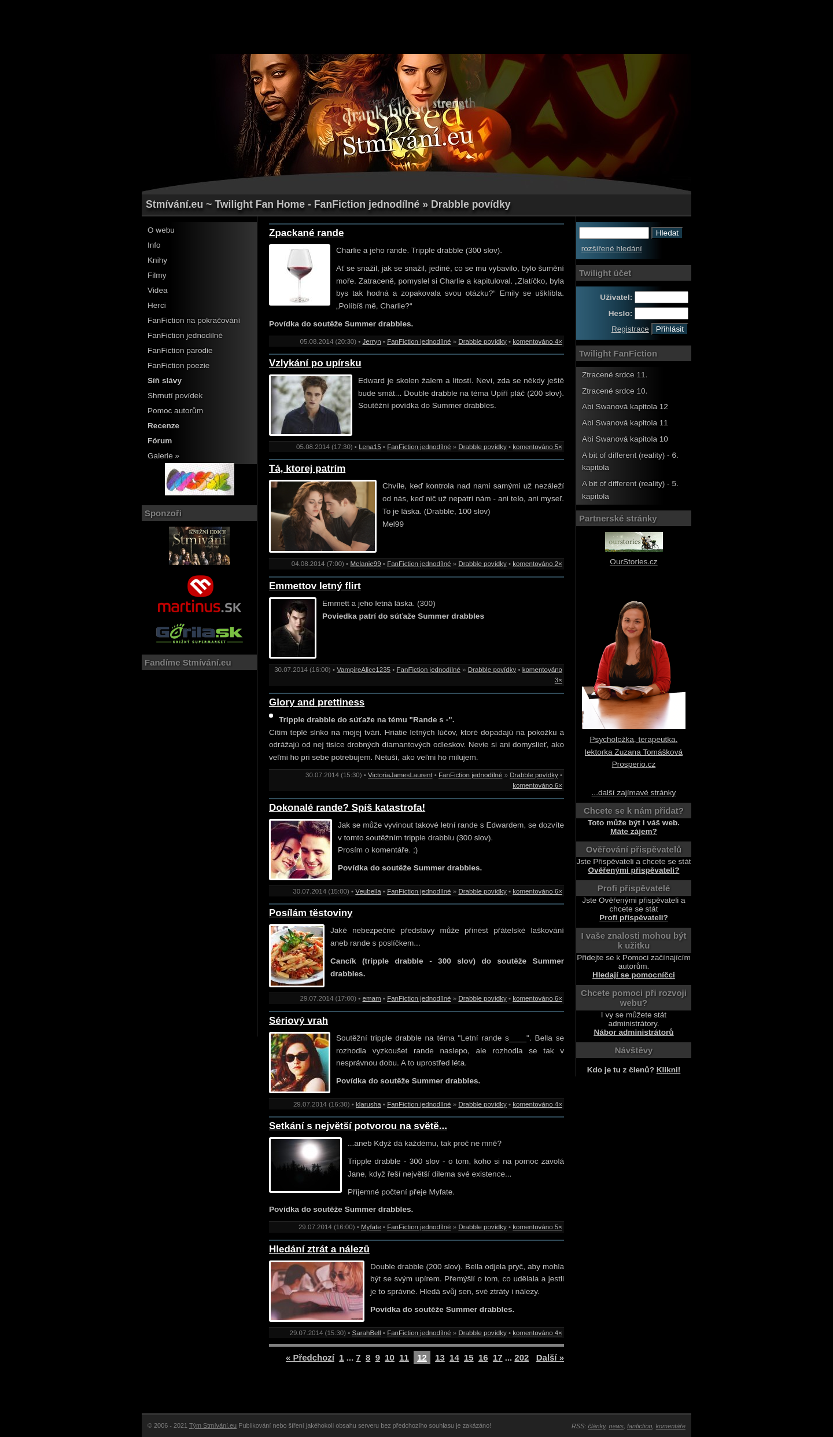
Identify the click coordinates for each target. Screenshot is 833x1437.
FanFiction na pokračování (194, 320)
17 (498, 1357)
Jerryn (372, 341)
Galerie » (163, 455)
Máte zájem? (633, 831)
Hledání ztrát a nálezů (319, 1249)
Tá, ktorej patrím (307, 468)
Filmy (157, 275)
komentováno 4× (537, 341)
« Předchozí (310, 1357)
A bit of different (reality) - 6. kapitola (630, 461)
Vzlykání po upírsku (315, 363)
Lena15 (370, 446)
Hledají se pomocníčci (633, 975)
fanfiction (640, 1426)
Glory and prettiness (316, 702)
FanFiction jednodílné (185, 335)
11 (404, 1357)
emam (372, 998)
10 (390, 1357)
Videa (158, 290)
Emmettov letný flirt (315, 585)
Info (154, 245)
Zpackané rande (306, 232)
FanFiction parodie (180, 350)
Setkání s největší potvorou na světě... (358, 1125)
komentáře (670, 1426)
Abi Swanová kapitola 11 (625, 422)
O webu (161, 230)
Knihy (157, 260)
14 (454, 1357)
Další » (550, 1357)
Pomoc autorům (175, 410)
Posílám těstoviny (311, 912)
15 (469, 1357)
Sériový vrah (298, 1020)
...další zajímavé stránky (634, 792)
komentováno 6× (537, 785)
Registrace (630, 329)
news (616, 1426)
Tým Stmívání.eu (213, 1425)
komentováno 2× (537, 563)
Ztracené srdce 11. (614, 374)
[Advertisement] (416, 26)
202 (521, 1357)
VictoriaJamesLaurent (400, 774)
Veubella (368, 891)
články (597, 1426)
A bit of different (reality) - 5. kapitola (630, 490)
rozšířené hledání (611, 248)
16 (483, 1357)
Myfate (371, 1226)
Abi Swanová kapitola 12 (625, 406)
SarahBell (366, 1332)
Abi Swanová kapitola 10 (625, 439)
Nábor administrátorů (633, 1032)
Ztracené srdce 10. (614, 391)
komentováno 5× (537, 446)
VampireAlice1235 (363, 669)
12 (422, 1357)
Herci (157, 305)
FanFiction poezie (178, 365)
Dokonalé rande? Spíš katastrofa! (347, 807)
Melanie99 (365, 563)
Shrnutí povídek (175, 395)
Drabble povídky (482, 341)
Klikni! (669, 1069)
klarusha (368, 1104)
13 (440, 1357)
